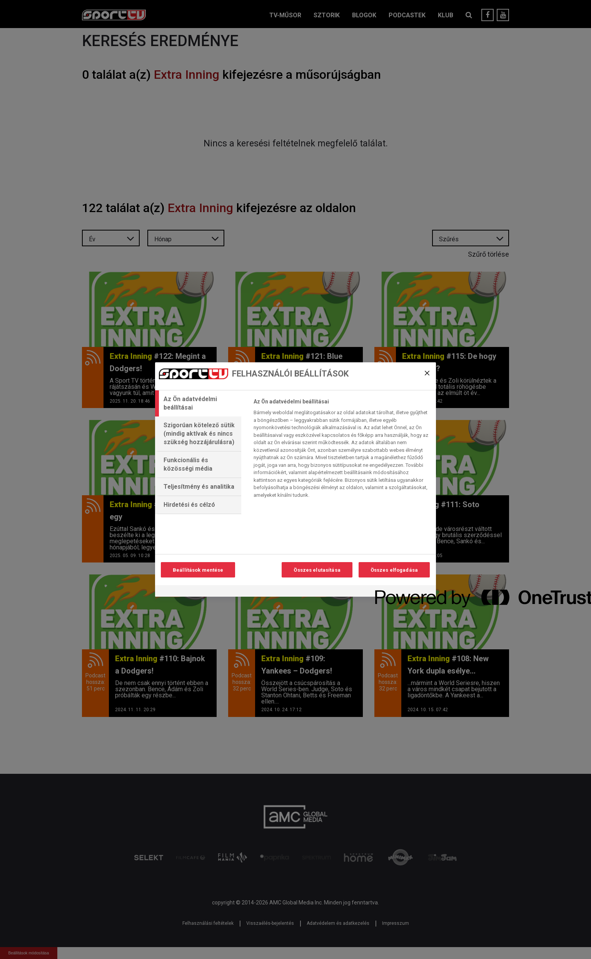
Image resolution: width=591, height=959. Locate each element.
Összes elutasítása (317, 570)
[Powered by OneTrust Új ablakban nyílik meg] (403, 592)
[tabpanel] (341, 450)
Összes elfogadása (394, 570)
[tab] (198, 403)
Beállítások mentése (198, 570)
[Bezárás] (427, 373)
